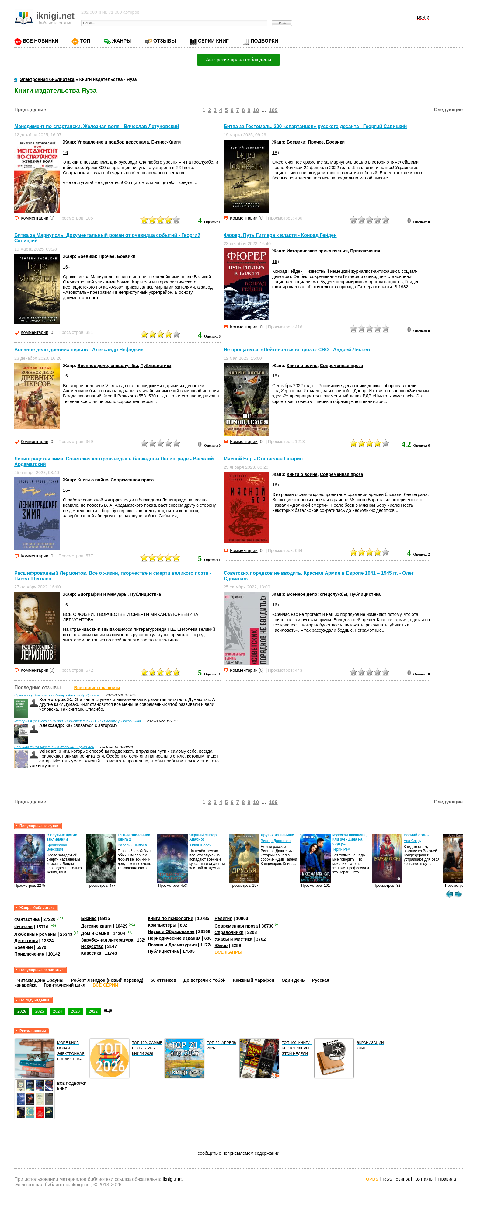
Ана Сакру (412, 841)
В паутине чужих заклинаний (62, 837)
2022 (93, 1011)
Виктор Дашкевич (276, 841)
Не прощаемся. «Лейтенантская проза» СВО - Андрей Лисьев (297, 349)
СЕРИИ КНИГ (213, 40)
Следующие (448, 109)
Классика (91, 953)
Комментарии (34, 218)
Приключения (365, 250)
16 (65, 152)
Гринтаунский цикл (64, 985)
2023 (75, 1011)
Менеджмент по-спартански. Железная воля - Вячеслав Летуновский (96, 126)
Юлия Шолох (200, 845)
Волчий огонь (416, 835)
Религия (223, 918)
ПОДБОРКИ (264, 40)
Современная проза (341, 365)
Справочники (228, 932)
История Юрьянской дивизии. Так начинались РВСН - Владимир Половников (77, 721)
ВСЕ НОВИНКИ (40, 40)
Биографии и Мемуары (103, 594)
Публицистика (155, 365)
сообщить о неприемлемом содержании (239, 1153)
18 (274, 152)
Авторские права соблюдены (238, 59)
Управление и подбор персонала (113, 142)
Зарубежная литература (107, 940)
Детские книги (96, 926)
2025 (39, 1011)
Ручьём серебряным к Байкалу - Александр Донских (56, 695)
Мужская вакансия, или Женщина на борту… (349, 839)
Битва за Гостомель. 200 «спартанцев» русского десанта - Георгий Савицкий (315, 126)
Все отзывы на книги (97, 687)
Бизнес (88, 918)
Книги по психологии (170, 918)
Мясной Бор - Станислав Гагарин (263, 458)
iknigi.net (172, 1179)
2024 (57, 1011)
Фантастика (27, 919)
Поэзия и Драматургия (172, 944)
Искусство (92, 946)
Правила (447, 1179)
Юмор (221, 945)
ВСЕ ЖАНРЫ (228, 952)
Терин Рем (341, 849)
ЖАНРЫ (121, 40)
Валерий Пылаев (132, 845)
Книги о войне (302, 365)
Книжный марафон (253, 980)
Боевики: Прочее (305, 142)
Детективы (26, 940)
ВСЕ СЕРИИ (105, 985)
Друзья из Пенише (277, 835)
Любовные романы (35, 934)
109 (273, 110)
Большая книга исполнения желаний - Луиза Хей (54, 747)
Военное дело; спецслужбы (108, 365)
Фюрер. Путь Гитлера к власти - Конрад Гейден (280, 235)
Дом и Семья (95, 933)
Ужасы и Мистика (233, 939)
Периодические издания (174, 938)
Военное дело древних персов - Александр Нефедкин (79, 349)
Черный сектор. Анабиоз (203, 837)
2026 (21, 1011)
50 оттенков (163, 980)
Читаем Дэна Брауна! (40, 980)
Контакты (424, 1179)
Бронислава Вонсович (57, 847)
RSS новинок (396, 1179)
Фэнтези (23, 926)
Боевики (335, 142)
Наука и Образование (171, 931)
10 (256, 110)
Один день (293, 980)
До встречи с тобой (204, 980)
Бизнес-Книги (166, 142)
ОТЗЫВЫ (164, 40)
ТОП (85, 40)
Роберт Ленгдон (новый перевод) (107, 980)
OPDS (372, 1179)
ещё (108, 1010)
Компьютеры (162, 925)
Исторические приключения (317, 250)
